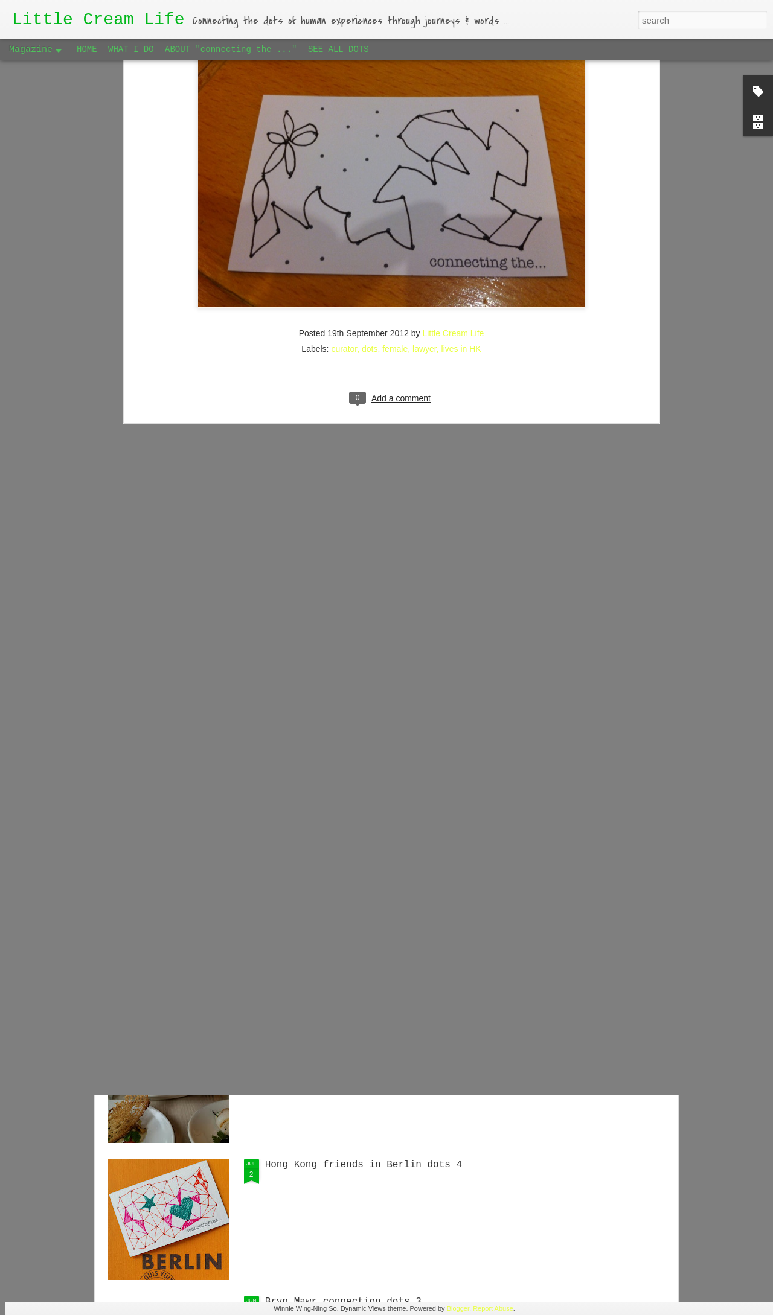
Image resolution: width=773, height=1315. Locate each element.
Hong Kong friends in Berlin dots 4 (363, 1164)
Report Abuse (493, 1308)
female (395, 179)
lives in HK (461, 179)
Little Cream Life (453, 163)
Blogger (458, 1308)
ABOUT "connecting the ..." (231, 49)
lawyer (424, 179)
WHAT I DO (131, 49)
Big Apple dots (305, 1027)
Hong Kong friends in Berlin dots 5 (363, 890)
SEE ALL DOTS (338, 49)
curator (344, 179)
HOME (87, 49)
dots (369, 179)
